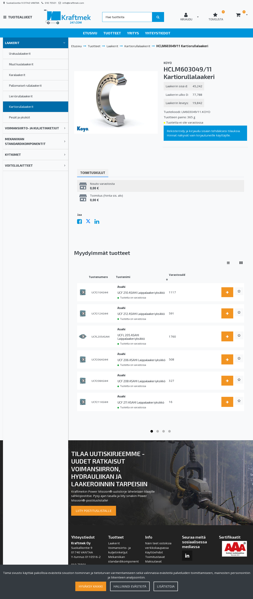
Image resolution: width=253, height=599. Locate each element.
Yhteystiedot (157, 33)
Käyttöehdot (154, 552)
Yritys (133, 33)
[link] (64, 43)
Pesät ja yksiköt (19, 117)
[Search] (127, 17)
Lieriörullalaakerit (21, 96)
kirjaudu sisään (200, 131)
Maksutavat (153, 561)
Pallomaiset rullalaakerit (25, 85)
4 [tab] (170, 431)
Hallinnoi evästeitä (129, 586)
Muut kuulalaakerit (21, 64)
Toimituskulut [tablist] (92, 173)
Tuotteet (112, 33)
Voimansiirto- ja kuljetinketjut (32, 128)
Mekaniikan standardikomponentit (25, 141)
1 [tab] (152, 431)
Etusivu (90, 33)
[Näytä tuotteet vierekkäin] (241, 263)
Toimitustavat (155, 557)
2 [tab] (158, 431)
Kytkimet (13, 154)
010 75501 (50, 2)
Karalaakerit (17, 75)
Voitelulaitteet (19, 165)
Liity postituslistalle (93, 511)
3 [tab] (164, 431)
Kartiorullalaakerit (21, 106)
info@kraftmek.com (73, 2)
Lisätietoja (166, 586)
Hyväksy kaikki (91, 586)
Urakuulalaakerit (20, 53)
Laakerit (12, 43)
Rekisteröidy (176, 131)
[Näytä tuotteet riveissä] (228, 263)
